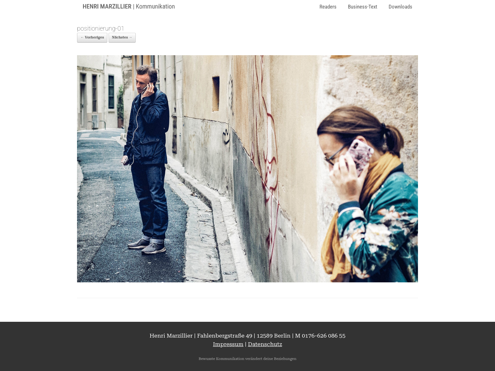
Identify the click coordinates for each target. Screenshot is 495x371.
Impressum (228, 344)
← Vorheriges (92, 37)
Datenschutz (265, 344)
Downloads (400, 6)
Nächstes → (122, 37)
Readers (328, 6)
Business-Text (362, 6)
